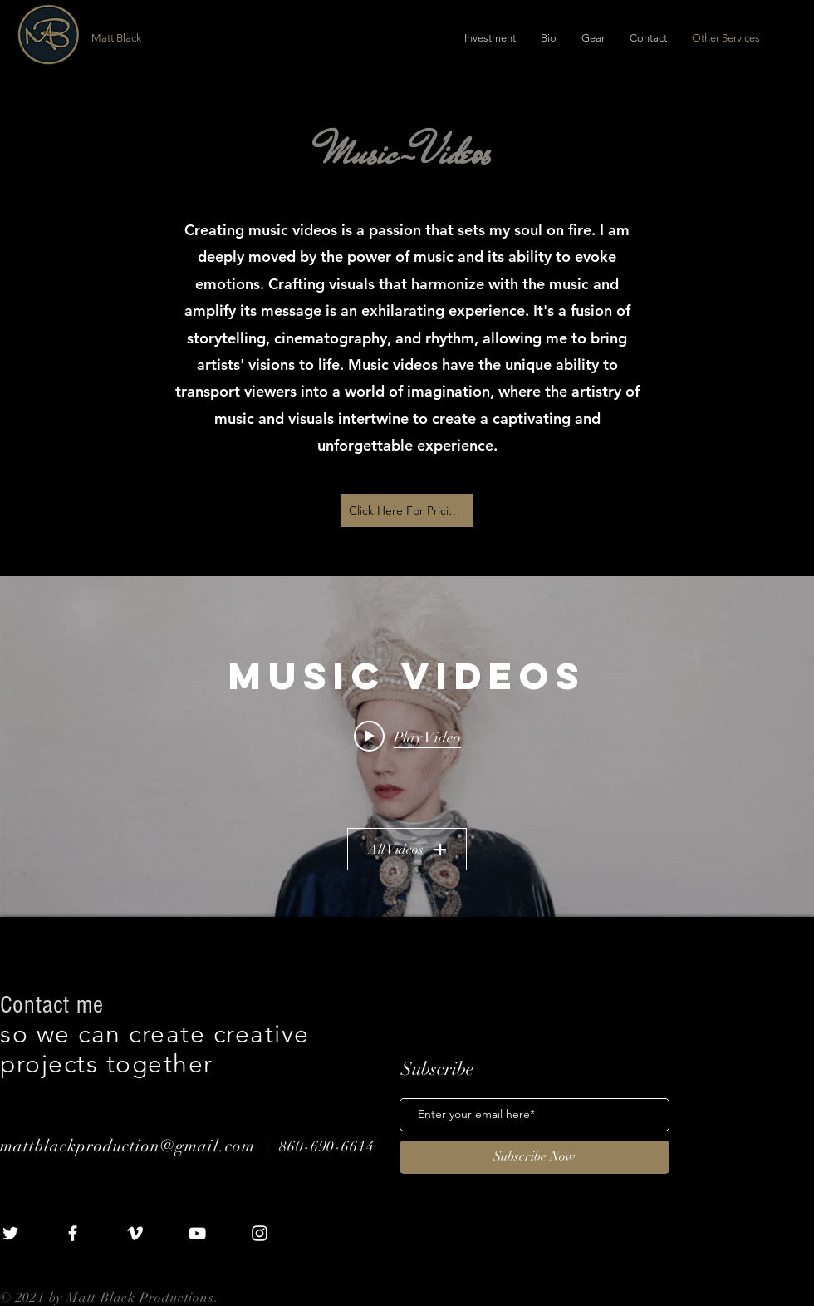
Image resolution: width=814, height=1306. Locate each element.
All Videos (407, 848)
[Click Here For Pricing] (407, 510)
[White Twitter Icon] (10, 1233)
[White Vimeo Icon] (135, 1233)
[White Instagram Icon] (259, 1233)
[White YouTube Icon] (197, 1233)
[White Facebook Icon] (72, 1233)
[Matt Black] (184, 38)
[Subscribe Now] (534, 1157)
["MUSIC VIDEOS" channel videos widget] (407, 746)
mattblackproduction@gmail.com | (139, 1146)
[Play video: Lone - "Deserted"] (407, 735)
